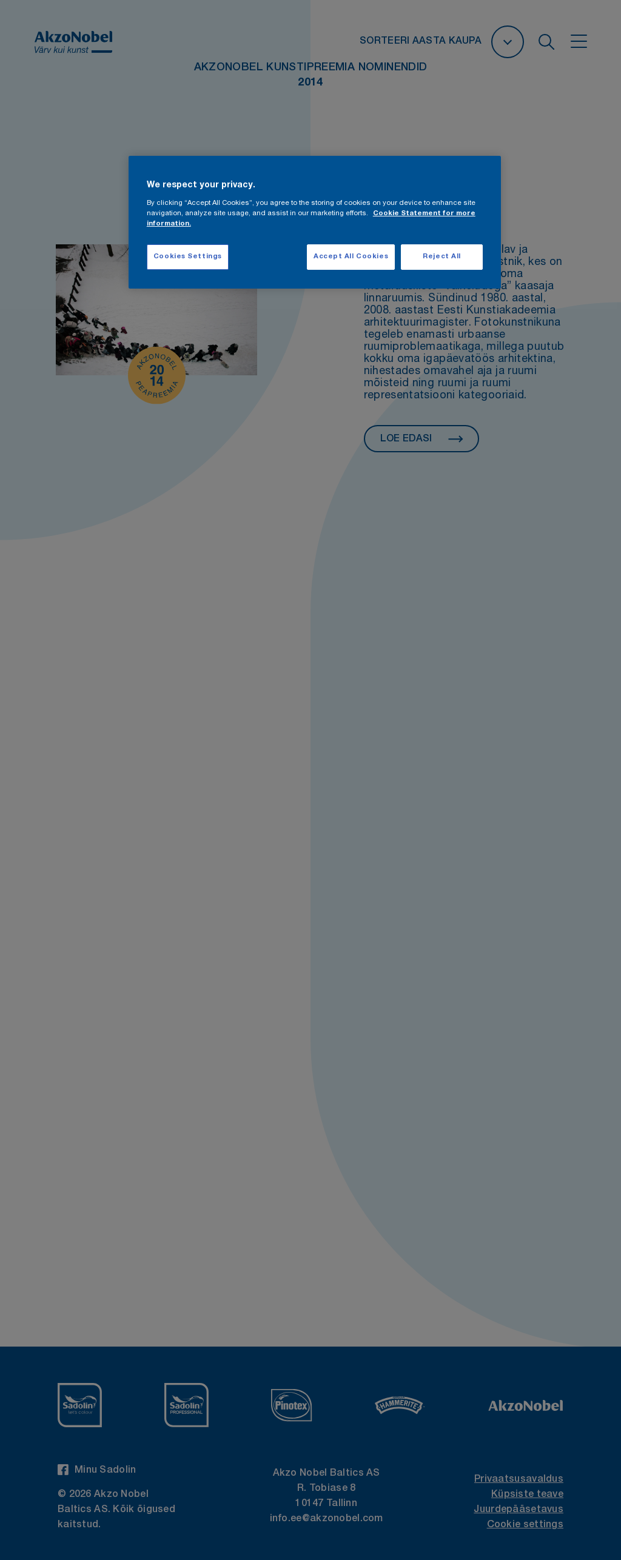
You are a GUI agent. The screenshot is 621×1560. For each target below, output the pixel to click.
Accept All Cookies (351, 256)
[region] (315, 222)
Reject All (442, 256)
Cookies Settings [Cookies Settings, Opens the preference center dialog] (187, 256)
